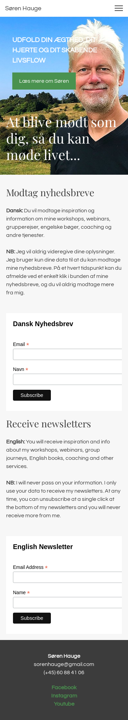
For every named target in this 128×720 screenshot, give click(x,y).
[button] (119, 8)
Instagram (64, 695)
